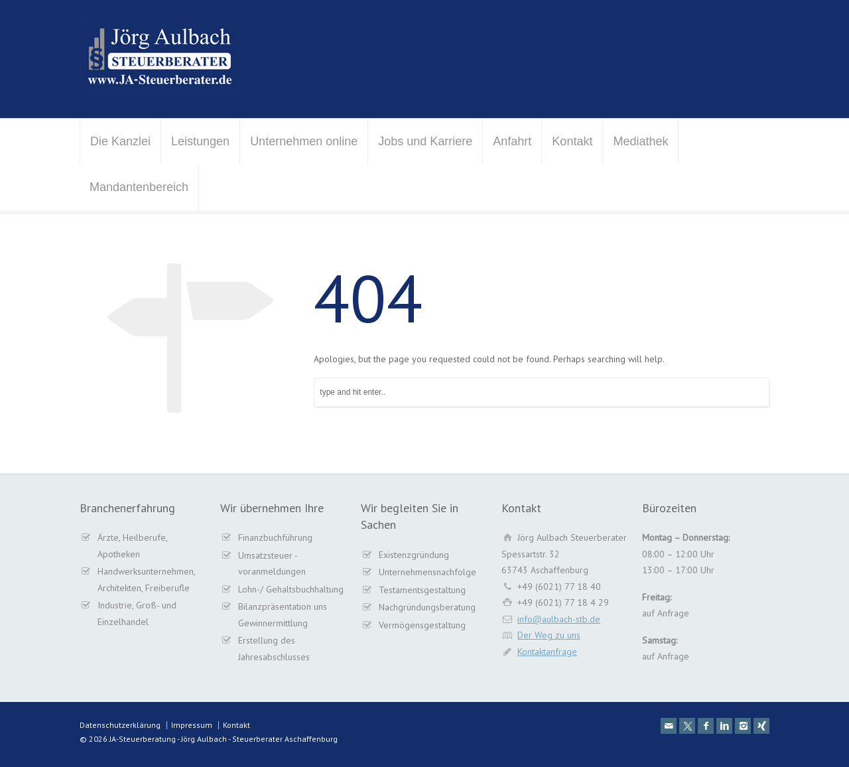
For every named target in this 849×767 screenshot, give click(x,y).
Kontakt (572, 141)
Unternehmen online (304, 141)
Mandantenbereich (139, 187)
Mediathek (640, 141)
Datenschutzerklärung (120, 725)
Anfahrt (512, 141)
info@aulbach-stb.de (558, 619)
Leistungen (200, 141)
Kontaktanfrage (547, 652)
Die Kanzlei (120, 141)
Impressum (191, 725)
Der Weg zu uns (548, 635)
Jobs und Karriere (425, 141)
